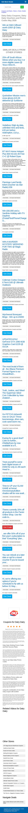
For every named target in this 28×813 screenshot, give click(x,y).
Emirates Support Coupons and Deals (11, 568)
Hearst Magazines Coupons (10, 775)
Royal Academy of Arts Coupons (11, 755)
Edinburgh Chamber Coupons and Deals (12, 545)
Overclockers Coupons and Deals (10, 356)
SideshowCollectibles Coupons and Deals (12, 380)
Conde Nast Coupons (8, 785)
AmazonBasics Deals (8, 778)
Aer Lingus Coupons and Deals (9, 592)
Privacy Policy (7, 810)
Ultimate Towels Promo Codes (10, 780)
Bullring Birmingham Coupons (10, 753)
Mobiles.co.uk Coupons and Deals (10, 141)
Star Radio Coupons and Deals (9, 200)
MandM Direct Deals (8, 758)
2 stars (11, 626)
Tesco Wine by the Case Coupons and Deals (13, 85)
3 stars (14, 626)
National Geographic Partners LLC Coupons (13, 783)
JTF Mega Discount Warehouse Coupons (13, 745)
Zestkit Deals (6, 788)
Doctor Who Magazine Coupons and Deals (12, 475)
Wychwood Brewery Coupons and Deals (12, 329)
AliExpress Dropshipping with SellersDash (11, 810)
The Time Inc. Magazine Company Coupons (13, 793)
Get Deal (7, 44)
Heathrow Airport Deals (8, 748)
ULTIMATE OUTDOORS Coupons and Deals (13, 304)
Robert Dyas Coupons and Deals (10, 172)
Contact (22, 808)
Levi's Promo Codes (8, 760)
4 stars (16, 626)
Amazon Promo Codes (8, 770)
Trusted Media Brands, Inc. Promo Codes (13, 790)
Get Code (7, 527)
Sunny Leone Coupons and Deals (10, 499)
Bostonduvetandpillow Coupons (10, 765)
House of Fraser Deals (8, 768)
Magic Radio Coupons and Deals (10, 270)
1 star (8, 626)
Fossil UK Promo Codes (9, 750)
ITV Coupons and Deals (8, 231)
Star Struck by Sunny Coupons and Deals (12, 452)
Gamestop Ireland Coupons (10, 763)
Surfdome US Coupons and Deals (10, 115)
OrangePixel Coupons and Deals (10, 428)
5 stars (19, 626)
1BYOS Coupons (7, 773)
